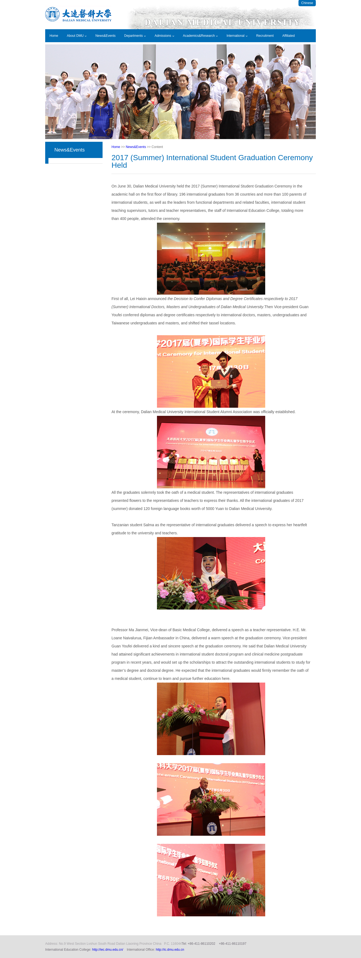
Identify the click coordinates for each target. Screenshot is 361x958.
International (237, 36)
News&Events (105, 36)
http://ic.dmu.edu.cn (170, 950)
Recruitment (265, 36)
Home (54, 36)
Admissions (164, 36)
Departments (135, 36)
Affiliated (288, 36)
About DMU (77, 36)
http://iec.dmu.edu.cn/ (107, 950)
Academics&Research (200, 36)
